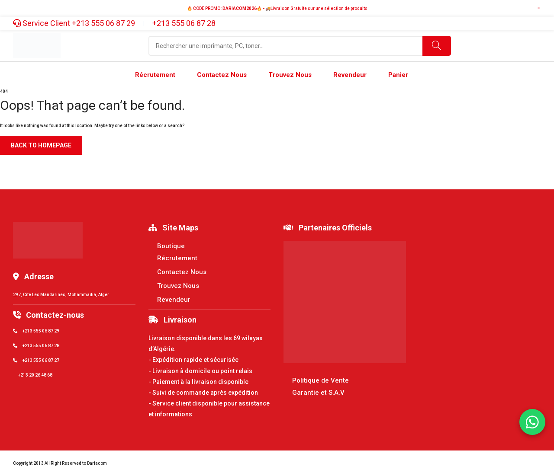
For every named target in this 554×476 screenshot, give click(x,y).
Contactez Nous (181, 272)
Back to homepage (41, 145)
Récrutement (177, 258)
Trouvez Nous (178, 286)
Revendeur (173, 299)
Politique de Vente (320, 380)
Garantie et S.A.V (318, 392)
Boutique (171, 246)
